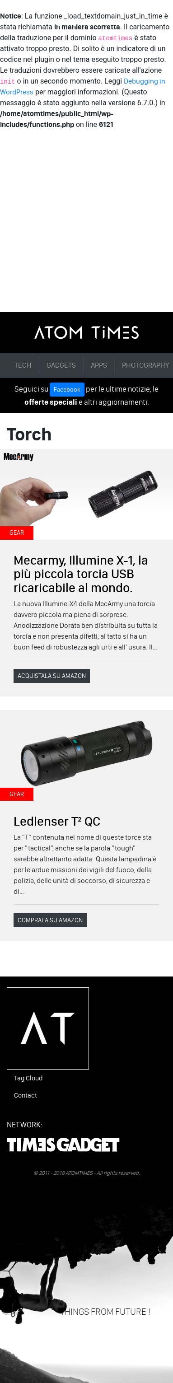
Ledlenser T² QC (57, 821)
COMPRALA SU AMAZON (50, 920)
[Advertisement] (86, 221)
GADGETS (61, 365)
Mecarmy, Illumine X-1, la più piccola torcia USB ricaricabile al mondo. (81, 574)
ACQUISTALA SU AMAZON (52, 676)
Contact (25, 1095)
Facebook (67, 389)
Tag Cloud (28, 1078)
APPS (99, 365)
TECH (23, 365)
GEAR (16, 533)
